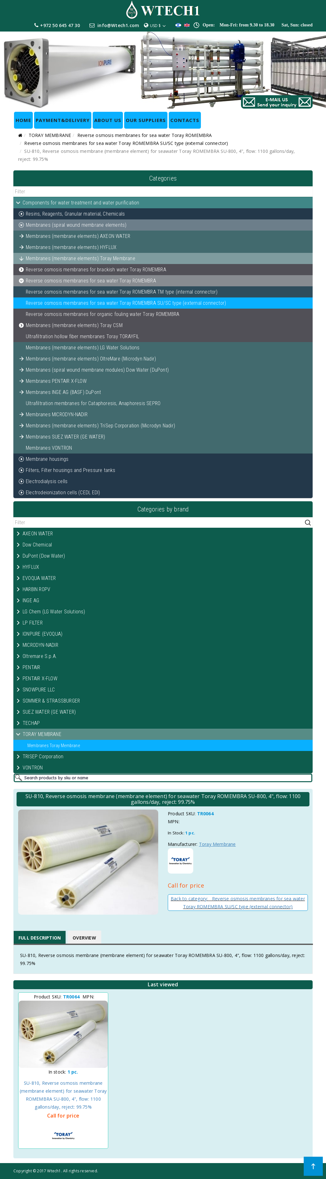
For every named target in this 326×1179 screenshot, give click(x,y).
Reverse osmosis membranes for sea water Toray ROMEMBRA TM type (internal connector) (122, 292)
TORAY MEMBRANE (50, 135)
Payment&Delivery (63, 120)
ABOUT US (107, 120)
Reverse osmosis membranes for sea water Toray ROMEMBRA (144, 135)
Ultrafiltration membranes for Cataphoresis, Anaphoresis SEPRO (93, 403)
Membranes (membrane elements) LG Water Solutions (83, 348)
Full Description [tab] (39, 938)
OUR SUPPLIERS (146, 120)
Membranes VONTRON (49, 448)
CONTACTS (184, 120)
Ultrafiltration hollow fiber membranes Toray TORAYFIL (82, 336)
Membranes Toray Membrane (53, 745)
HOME (23, 120)
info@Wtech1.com (118, 25)
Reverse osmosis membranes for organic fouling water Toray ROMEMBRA (102, 314)
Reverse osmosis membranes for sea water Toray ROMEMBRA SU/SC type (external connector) (126, 143)
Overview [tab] (84, 938)
